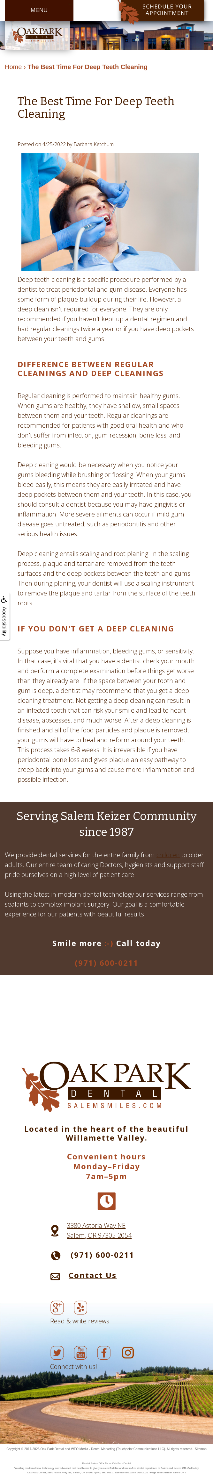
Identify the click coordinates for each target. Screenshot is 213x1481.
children (168, 855)
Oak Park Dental (52, 1449)
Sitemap (201, 1449)
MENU (39, 10)
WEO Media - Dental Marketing (93, 1449)
